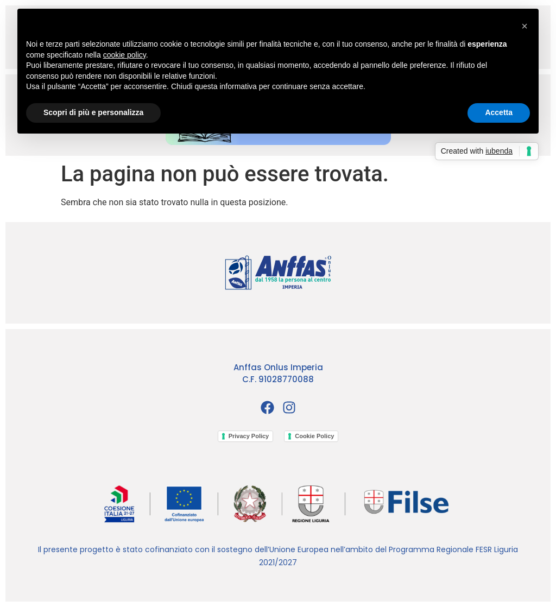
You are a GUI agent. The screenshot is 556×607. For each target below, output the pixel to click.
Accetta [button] (499, 112)
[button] (524, 26)
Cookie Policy (314, 436)
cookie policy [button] (124, 54)
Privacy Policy (249, 436)
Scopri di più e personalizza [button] (93, 112)
